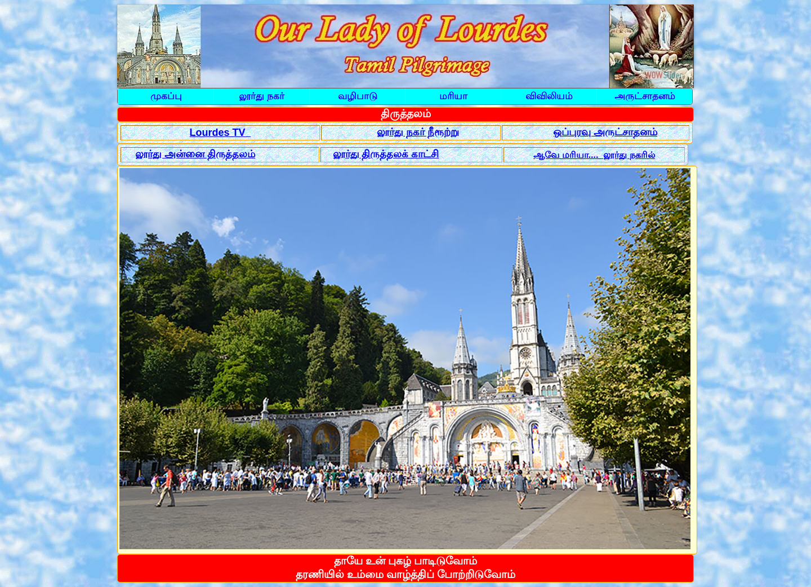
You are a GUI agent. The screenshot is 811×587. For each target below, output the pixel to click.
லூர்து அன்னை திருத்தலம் (195, 154)
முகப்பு (166, 96)
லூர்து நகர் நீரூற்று (418, 132)
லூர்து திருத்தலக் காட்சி (386, 154)
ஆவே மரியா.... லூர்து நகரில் (594, 155)
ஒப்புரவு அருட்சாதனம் (605, 132)
